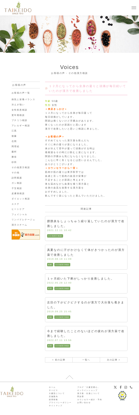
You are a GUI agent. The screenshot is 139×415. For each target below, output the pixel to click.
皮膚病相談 (18, 193)
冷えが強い (18, 104)
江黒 (14, 130)
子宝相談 (17, 188)
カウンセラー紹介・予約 (89, 400)
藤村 (14, 151)
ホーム (52, 388)
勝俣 (14, 157)
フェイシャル (20, 214)
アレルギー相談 (21, 125)
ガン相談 (17, 183)
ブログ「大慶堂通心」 (88, 388)
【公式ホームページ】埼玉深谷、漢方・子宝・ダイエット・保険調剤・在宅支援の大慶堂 (17, 7)
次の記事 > (114, 360)
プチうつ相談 (20, 120)
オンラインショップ (87, 391)
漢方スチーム (20, 225)
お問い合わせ (84, 404)
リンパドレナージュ (24, 219)
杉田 (50, 289)
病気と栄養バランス (24, 99)
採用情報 (53, 400)
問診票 (80, 397)
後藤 (50, 265)
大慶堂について (57, 394)
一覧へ (86, 360)
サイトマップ (56, 407)
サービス (53, 391)
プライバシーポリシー (60, 404)
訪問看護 (17, 178)
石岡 (14, 141)
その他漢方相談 (55, 236)
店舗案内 (53, 397)
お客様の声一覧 (21, 93)
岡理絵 (16, 146)
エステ (16, 204)
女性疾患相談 (20, 110)
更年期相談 (18, 115)
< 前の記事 (59, 360)
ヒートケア (18, 209)
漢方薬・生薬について (88, 394)
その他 (16, 172)
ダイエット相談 (21, 198)
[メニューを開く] (134, 8)
